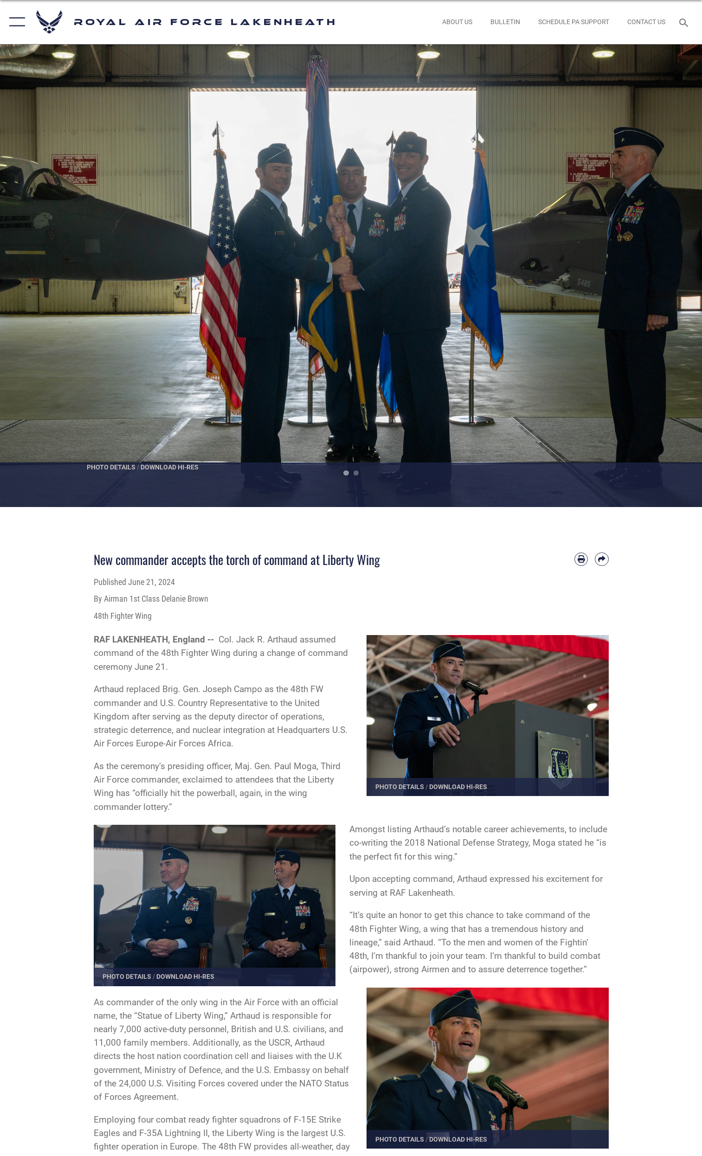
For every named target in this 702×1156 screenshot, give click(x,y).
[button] (15, 22)
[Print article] (581, 559)
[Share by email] (601, 559)
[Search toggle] (684, 22)
